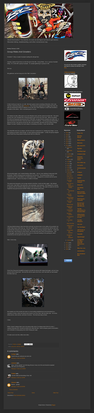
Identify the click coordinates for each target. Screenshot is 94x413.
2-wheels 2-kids (81, 154)
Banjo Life (80, 185)
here (65, 67)
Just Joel (79, 224)
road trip (18, 346)
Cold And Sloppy (69, 195)
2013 (67, 145)
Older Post (55, 392)
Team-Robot (80, 196)
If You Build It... (69, 220)
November (69, 150)
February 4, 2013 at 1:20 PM (18, 377)
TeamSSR (79, 234)
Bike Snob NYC (81, 145)
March (68, 170)
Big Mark (79, 148)
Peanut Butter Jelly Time (70, 198)
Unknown (13, 382)
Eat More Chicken (69, 214)
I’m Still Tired (70, 178)
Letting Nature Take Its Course (70, 227)
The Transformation (70, 191)
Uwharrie (22, 346)
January (69, 240)
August (69, 159)
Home (33, 392)
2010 (67, 247)
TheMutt (13, 373)
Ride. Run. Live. (81, 248)
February (69, 172)
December (69, 147)
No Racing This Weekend (70, 236)
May (68, 165)
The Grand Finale (69, 201)
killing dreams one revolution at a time (81, 216)
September (69, 156)
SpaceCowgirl (81, 237)
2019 (67, 132)
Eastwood (26, 106)
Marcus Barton (81, 140)
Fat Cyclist (80, 165)
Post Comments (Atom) (19, 395)
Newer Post (10, 392)
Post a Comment (13, 389)
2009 (67, 249)
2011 (67, 245)
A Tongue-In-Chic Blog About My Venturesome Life (80, 242)
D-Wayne (79, 172)
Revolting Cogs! (81, 151)
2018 (67, 135)
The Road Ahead (69, 181)
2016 (67, 139)
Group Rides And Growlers (70, 231)
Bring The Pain (70, 223)
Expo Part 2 (70, 176)
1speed (79, 178)
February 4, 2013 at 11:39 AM (18, 368)
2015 (67, 141)
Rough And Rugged (69, 207)
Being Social (70, 204)
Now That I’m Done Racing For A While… (70, 185)
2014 (67, 143)
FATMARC (80, 175)
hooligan (13, 354)
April (68, 167)
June (68, 163)
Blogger (53, 405)
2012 (67, 242)
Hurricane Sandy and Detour (80, 158)
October (69, 154)
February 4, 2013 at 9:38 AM (18, 358)
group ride (13, 346)
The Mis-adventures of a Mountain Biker (81, 210)
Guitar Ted (80, 133)
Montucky (79, 143)
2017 (67, 137)
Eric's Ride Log (81, 162)
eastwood (13, 363)
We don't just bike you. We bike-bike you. (81, 205)
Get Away (69, 174)
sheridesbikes (81, 251)
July (68, 161)
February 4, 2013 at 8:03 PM (18, 386)
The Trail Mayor (81, 227)
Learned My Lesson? (70, 210)
